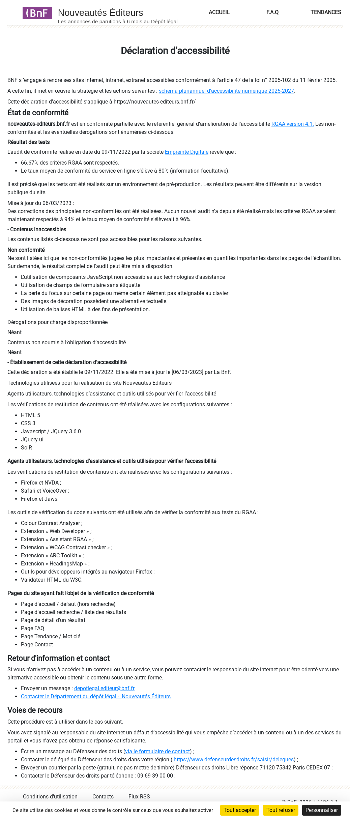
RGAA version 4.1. (292, 124)
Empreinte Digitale (186, 152)
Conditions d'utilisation (50, 796)
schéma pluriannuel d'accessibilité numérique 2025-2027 (226, 91)
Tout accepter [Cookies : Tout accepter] (240, 810)
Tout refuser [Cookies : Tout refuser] (280, 810)
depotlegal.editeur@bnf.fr (104, 688)
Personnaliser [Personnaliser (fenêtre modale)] (321, 810)
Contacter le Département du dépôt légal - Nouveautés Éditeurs (96, 696)
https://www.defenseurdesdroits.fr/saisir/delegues (233, 759)
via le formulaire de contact (157, 751)
